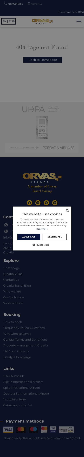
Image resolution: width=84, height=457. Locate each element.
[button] (42, 244)
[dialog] (42, 228)
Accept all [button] (28, 237)
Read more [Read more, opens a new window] (42, 229)
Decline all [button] (55, 237)
